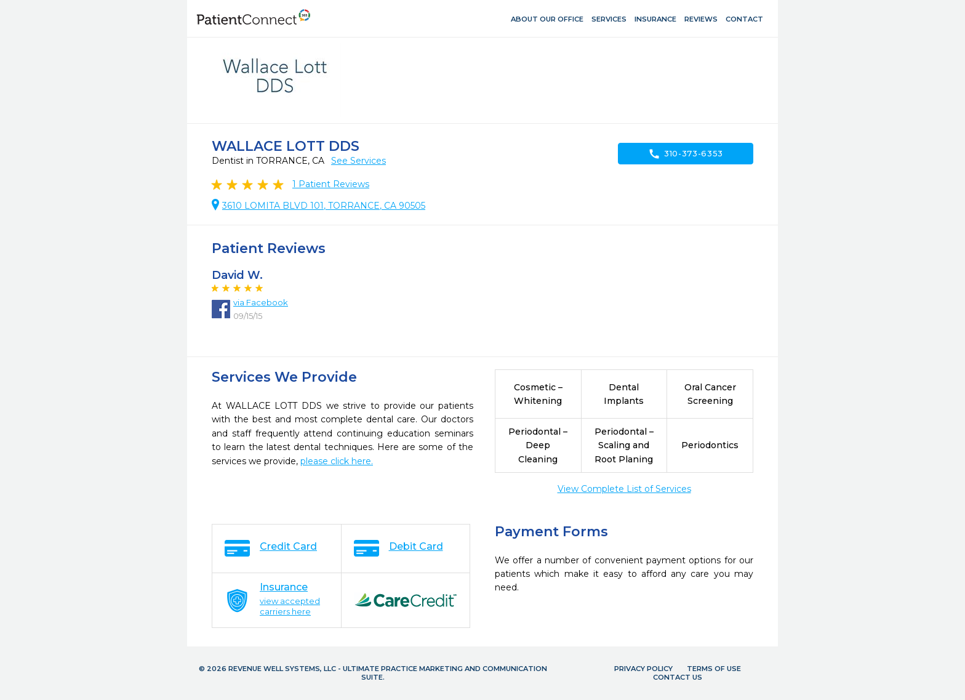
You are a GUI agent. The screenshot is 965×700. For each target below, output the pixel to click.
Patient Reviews (330, 184)
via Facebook (260, 302)
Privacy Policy (643, 668)
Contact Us (677, 677)
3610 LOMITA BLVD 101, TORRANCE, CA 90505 (323, 205)
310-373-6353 (685, 154)
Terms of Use (714, 668)
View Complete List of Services (624, 488)
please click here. (336, 461)
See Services (358, 160)
